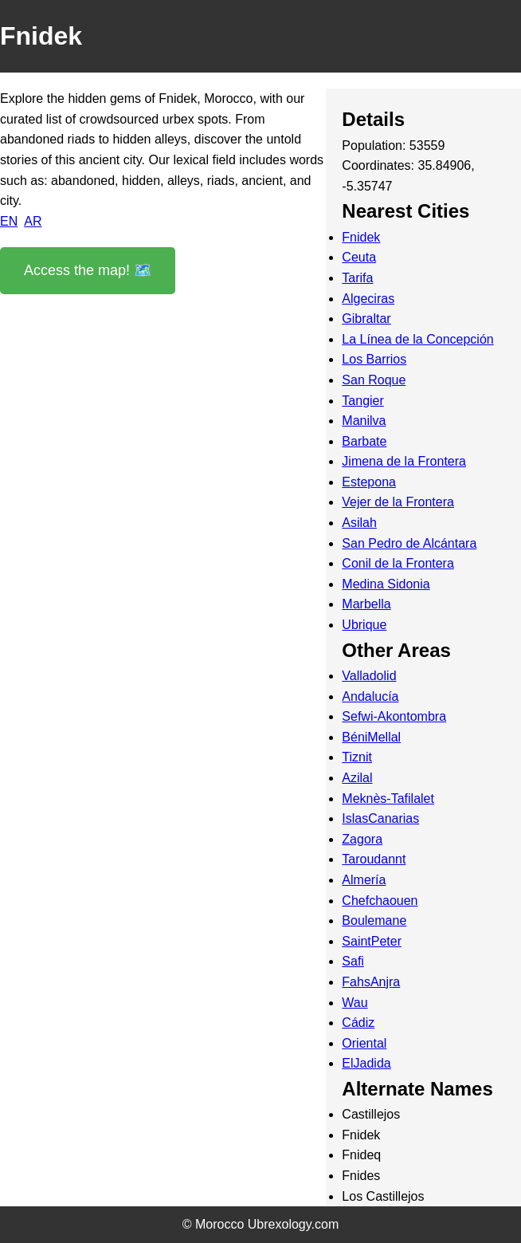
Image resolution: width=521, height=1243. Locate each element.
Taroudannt (373, 859)
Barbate (364, 441)
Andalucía (370, 696)
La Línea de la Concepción (417, 339)
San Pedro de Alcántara (409, 543)
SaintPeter (372, 941)
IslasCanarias (380, 818)
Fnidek (361, 237)
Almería (364, 880)
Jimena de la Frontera (404, 461)
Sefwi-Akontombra (394, 716)
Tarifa (357, 278)
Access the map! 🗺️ (87, 270)
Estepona (369, 482)
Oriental (364, 1043)
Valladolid (369, 675)
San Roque (373, 380)
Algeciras (368, 298)
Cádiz (358, 1022)
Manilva (364, 420)
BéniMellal (371, 737)
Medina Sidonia (385, 584)
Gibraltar (366, 318)
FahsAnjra (371, 982)
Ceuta (359, 257)
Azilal (357, 778)
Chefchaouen (379, 900)
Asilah (359, 522)
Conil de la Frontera (398, 563)
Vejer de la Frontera (398, 502)
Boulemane (374, 920)
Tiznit (357, 757)
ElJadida (366, 1063)
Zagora (362, 839)
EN (9, 221)
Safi (353, 961)
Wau (354, 1002)
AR (32, 221)
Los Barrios (374, 359)
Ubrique (364, 624)
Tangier (362, 400)
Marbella (366, 604)
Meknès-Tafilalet (388, 798)
